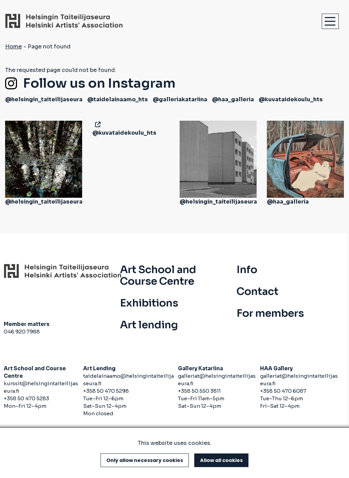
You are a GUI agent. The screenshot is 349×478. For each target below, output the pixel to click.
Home (13, 46)
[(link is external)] (96, 124)
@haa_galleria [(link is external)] (233, 99)
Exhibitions (149, 303)
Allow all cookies (221, 460)
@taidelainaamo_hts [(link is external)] (117, 99)
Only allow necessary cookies (144, 460)
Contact (257, 291)
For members (270, 313)
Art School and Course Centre (158, 275)
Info (247, 269)
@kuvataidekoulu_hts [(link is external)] (291, 99)
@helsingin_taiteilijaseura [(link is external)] (43, 99)
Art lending (149, 325)
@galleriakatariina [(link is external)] (180, 99)
